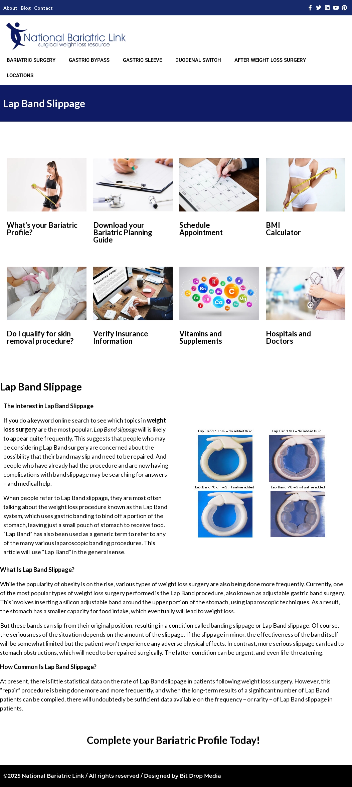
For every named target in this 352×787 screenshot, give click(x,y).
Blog (26, 8)
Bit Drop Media (200, 776)
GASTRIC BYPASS (89, 60)
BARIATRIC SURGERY (31, 60)
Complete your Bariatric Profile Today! (173, 740)
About (10, 8)
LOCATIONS (20, 75)
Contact (43, 8)
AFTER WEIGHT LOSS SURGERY (270, 60)
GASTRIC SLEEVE (142, 60)
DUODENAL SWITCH (198, 60)
